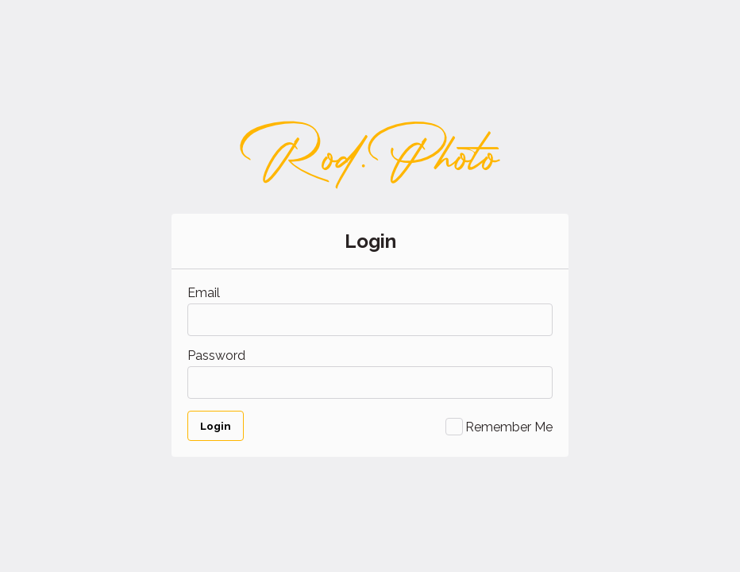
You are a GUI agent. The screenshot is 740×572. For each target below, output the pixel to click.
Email (203, 292)
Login (215, 425)
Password (216, 355)
